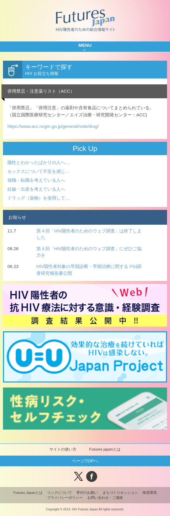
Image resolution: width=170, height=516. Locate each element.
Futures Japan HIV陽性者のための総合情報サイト (85, 21)
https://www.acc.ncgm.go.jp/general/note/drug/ (53, 126)
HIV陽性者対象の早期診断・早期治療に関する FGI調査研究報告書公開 (88, 270)
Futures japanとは (105, 449)
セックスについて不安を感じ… (38, 171)
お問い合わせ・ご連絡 (105, 497)
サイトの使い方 (62, 449)
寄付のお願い (87, 492)
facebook (91, 476)
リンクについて (59, 492)
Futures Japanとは (28, 492)
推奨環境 (149, 492)
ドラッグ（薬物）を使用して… (38, 197)
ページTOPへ (85, 460)
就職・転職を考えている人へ (36, 180)
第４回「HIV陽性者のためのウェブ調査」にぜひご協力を (89, 252)
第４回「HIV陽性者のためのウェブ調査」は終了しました (89, 234)
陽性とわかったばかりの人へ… (38, 162)
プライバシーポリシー (65, 497)
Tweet (78, 476)
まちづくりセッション (120, 492)
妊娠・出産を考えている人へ (36, 189)
